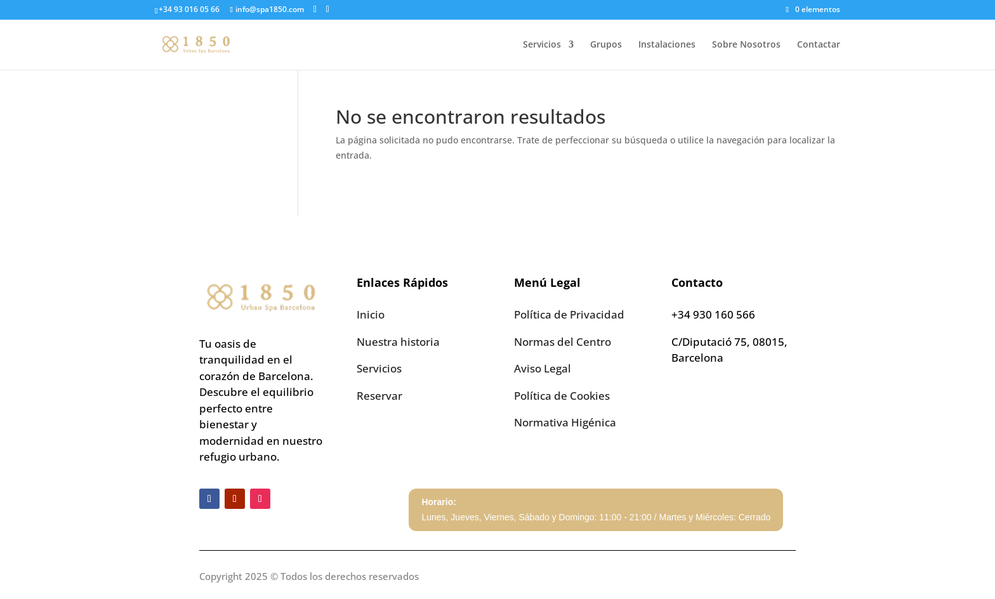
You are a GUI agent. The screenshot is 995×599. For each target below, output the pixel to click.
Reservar (379, 395)
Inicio (371, 314)
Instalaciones (666, 45)
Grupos (606, 45)
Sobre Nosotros (746, 45)
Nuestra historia (398, 341)
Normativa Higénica (565, 422)
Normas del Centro (562, 341)
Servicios (542, 45)
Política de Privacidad (569, 314)
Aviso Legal (542, 368)
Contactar (818, 45)
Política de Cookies (562, 395)
